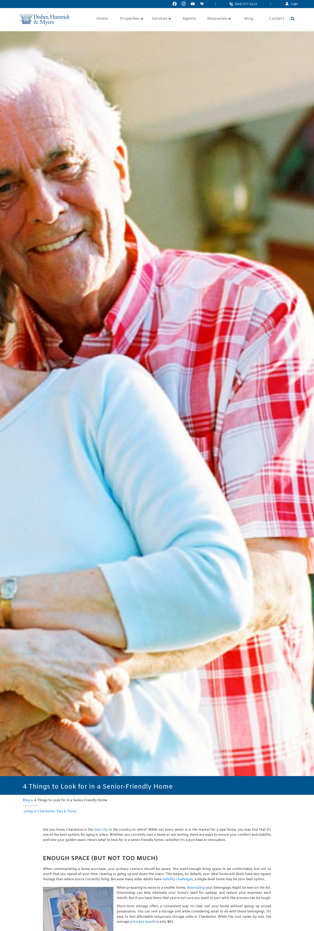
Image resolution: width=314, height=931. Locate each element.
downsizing (196, 888)
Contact (276, 19)
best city (101, 830)
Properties (131, 19)
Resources (219, 19)
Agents (189, 19)
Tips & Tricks (66, 811)
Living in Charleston (39, 811)
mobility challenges (177, 879)
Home (102, 19)
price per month (142, 922)
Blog (248, 19)
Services (161, 19)
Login (294, 4)
